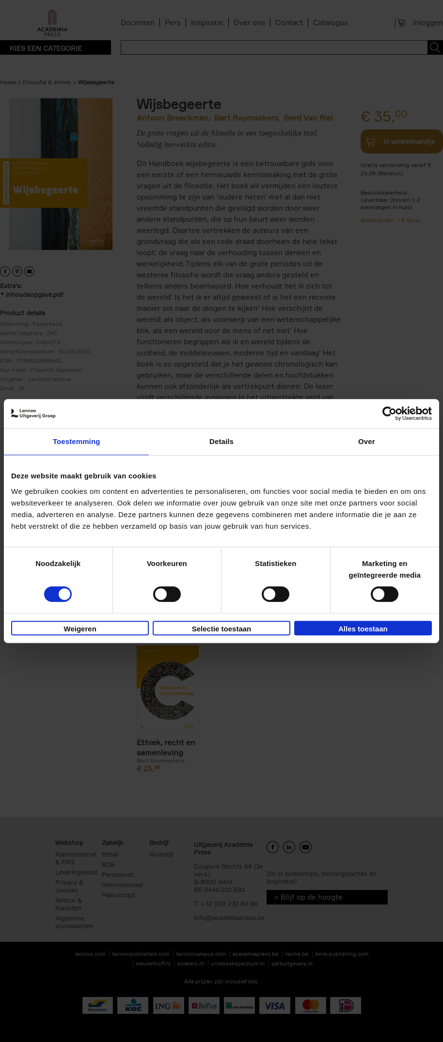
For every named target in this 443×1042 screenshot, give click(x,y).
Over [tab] (366, 441)
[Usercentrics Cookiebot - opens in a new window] (389, 413)
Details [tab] (221, 441)
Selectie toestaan (222, 629)
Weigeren (80, 629)
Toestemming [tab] (76, 441)
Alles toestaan (363, 629)
